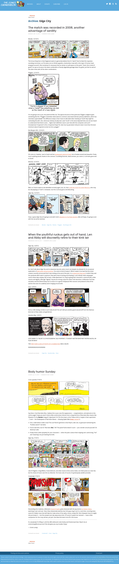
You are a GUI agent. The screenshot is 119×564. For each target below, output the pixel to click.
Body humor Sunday (41, 371)
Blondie (44, 225)
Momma (54, 225)
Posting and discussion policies (20, 553)
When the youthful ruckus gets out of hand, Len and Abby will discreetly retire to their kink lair (60, 236)
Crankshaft (45, 533)
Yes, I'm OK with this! (105, 558)
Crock (50, 533)
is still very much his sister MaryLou (79, 187)
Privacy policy (59, 553)
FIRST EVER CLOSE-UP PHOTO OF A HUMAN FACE (45, 344)
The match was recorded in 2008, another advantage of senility (56, 29)
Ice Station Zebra (86, 509)
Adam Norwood (77, 559)
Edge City (49, 225)
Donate (47, 4)
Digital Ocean (37, 559)
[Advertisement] (57, 363)
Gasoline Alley (51, 353)
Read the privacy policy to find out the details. (105, 554)
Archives (30, 4)
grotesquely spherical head (63, 154)
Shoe (57, 353)
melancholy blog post (79, 273)
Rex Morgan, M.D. (67, 225)
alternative (40, 271)
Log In (66, 4)
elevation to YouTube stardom (69, 217)
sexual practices (48, 271)
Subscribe (56, 4)
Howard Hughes (55, 509)
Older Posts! (31, 17)
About (38, 4)
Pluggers (60, 225)
